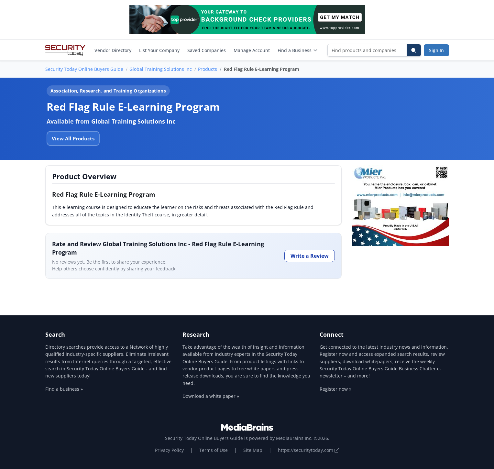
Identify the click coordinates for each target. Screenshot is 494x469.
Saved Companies (206, 50)
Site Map (252, 450)
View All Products (73, 138)
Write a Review (310, 255)
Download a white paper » (210, 396)
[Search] (414, 50)
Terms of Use (213, 450)
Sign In (436, 50)
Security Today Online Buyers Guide (84, 69)
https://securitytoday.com (308, 450)
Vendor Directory (112, 50)
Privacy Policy (169, 450)
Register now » (335, 389)
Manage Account (252, 50)
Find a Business (298, 50)
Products (207, 69)
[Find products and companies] (367, 50)
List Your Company (159, 50)
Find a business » (64, 389)
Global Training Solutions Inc (160, 69)
